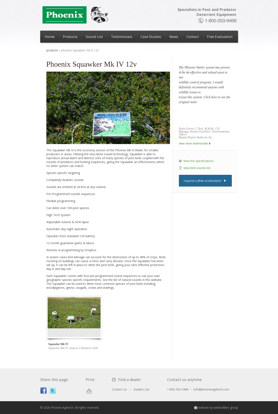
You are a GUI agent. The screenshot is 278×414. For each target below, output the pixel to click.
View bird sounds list (196, 168)
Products (52, 50)
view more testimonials (193, 143)
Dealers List (141, 389)
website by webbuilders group (218, 407)
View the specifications (198, 161)
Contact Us (119, 389)
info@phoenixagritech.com (211, 389)
